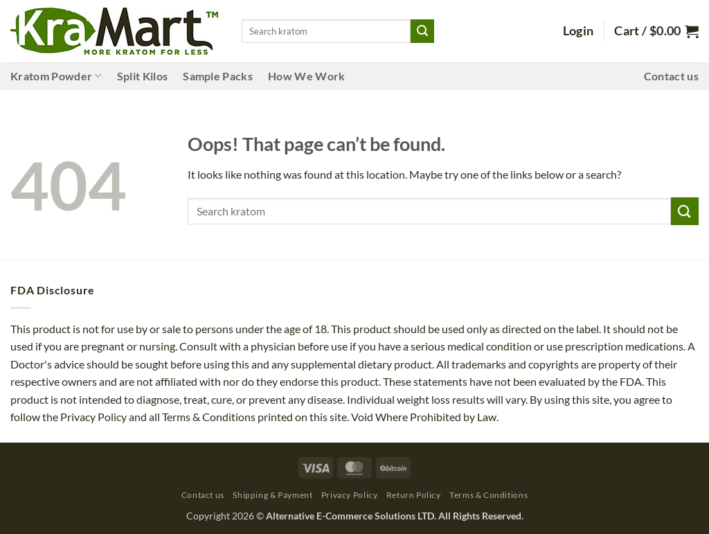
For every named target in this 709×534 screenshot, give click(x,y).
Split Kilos (142, 75)
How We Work (306, 75)
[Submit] (422, 31)
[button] (578, 31)
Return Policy (413, 495)
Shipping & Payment (272, 495)
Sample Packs (218, 75)
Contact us (671, 75)
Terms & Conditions (488, 495)
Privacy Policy (349, 495)
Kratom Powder (56, 76)
